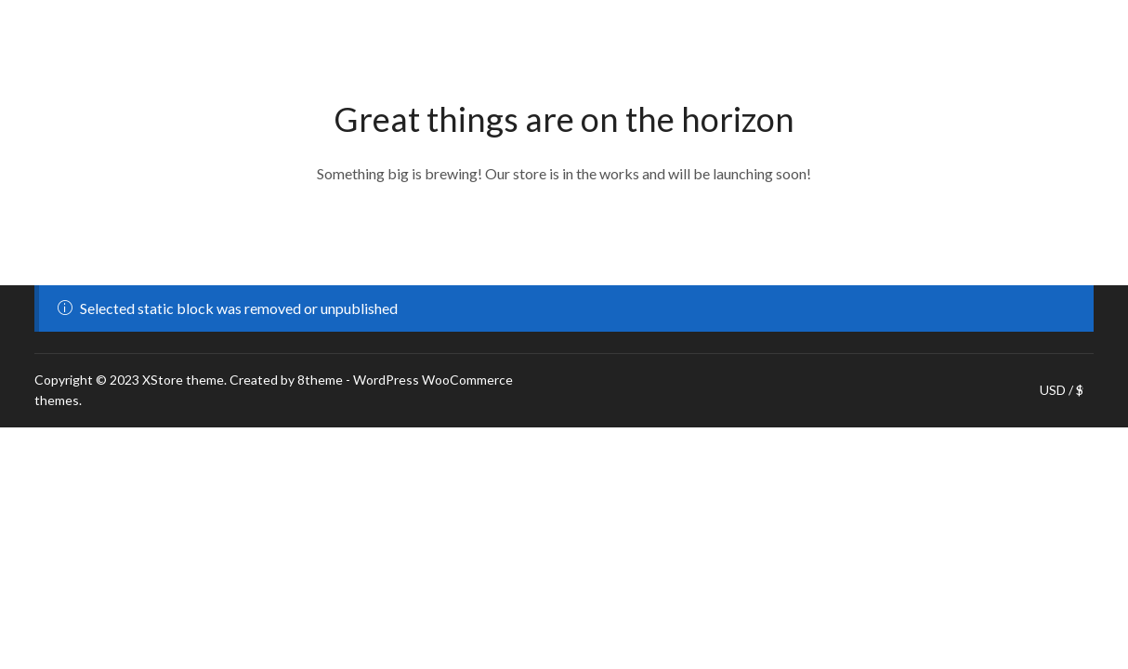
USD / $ (1061, 390)
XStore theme (183, 379)
